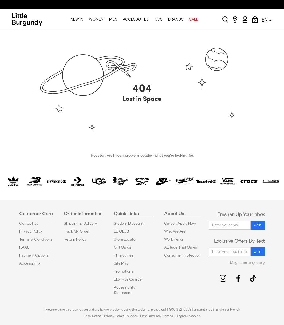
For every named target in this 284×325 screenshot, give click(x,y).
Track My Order (77, 231)
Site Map (121, 263)
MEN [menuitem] (113, 19)
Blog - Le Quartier (128, 279)
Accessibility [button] (30, 263)
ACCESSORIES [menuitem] (136, 19)
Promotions (123, 271)
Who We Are (175, 231)
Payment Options (34, 255)
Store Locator (125, 239)
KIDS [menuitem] (158, 19)
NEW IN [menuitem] (76, 19)
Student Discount (128, 223)
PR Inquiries (123, 255)
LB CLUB (121, 231)
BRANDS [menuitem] (175, 19)
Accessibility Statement (124, 290)
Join (257, 225)
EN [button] (267, 20)
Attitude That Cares (180, 247)
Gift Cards (122, 247)
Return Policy (75, 239)
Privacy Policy (31, 231)
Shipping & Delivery (80, 223)
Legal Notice (93, 316)
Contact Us (28, 223)
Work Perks (173, 239)
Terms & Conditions (36, 239)
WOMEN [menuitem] (96, 19)
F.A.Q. (24, 247)
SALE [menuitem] (193, 19)
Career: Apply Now (180, 223)
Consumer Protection (182, 255)
